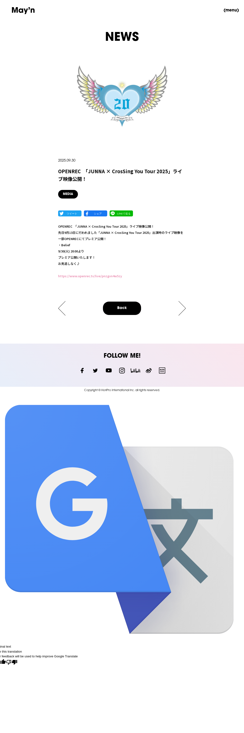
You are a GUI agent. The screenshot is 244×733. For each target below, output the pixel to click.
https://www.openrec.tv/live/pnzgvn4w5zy (90, 276)
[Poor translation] (11, 662)
